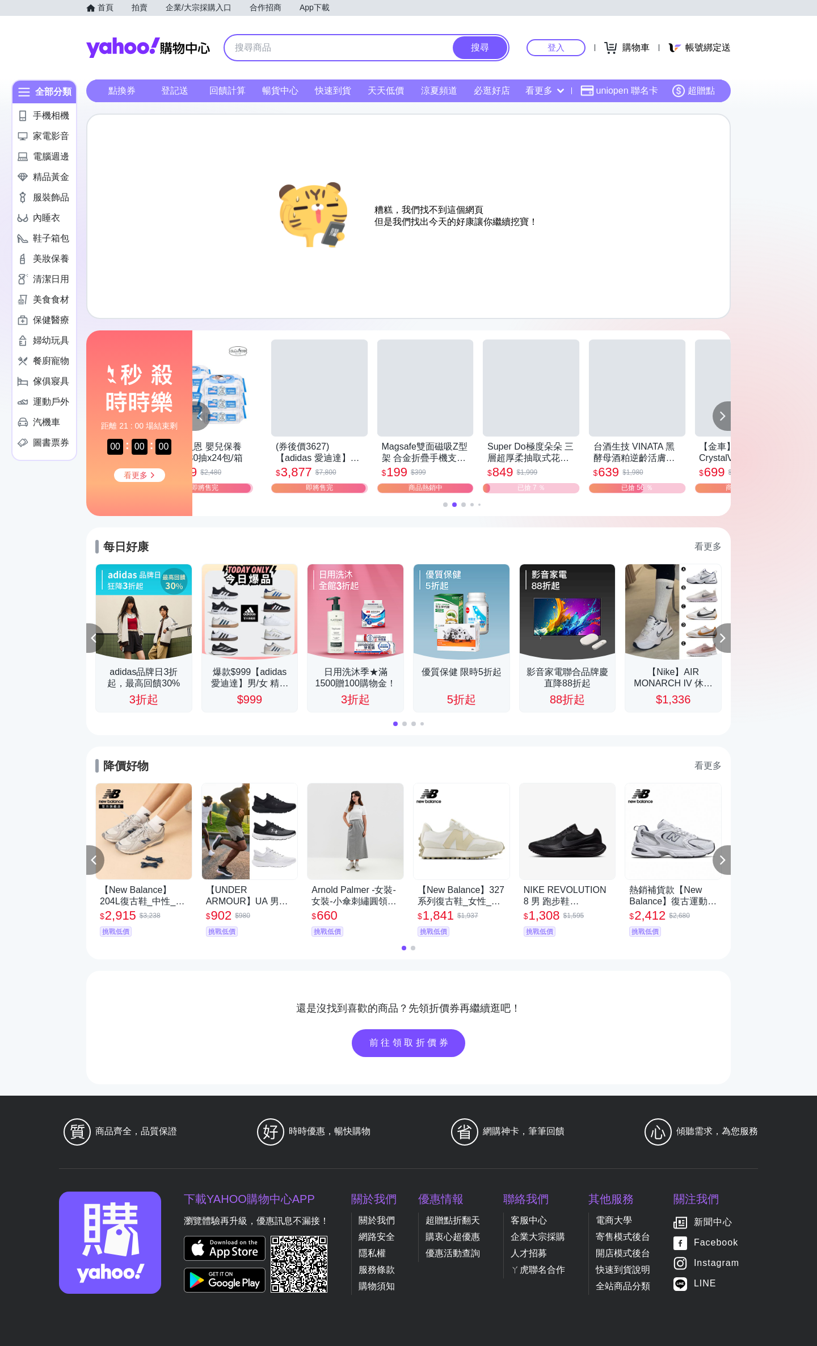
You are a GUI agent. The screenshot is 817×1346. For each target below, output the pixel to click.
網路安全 (377, 1237)
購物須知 (377, 1286)
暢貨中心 (280, 90)
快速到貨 (333, 90)
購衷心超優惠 (453, 1237)
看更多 (544, 90)
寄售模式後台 (623, 1237)
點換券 (122, 90)
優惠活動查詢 (453, 1253)
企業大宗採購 (538, 1237)
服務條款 (377, 1269)
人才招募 (529, 1253)
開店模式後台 (623, 1253)
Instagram (716, 1263)
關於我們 (377, 1220)
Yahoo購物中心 (148, 47)
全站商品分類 (623, 1286)
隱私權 (372, 1253)
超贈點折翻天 (453, 1220)
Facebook (716, 1242)
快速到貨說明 (623, 1269)
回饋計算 (227, 90)
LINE (705, 1283)
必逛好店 (492, 90)
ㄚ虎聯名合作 (538, 1269)
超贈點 (693, 91)
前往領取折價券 (410, 1042)
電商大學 (614, 1220)
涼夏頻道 (439, 90)
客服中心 (529, 1220)
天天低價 (386, 90)
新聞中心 (713, 1222)
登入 (556, 47)
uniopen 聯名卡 (619, 91)
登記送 (174, 90)
